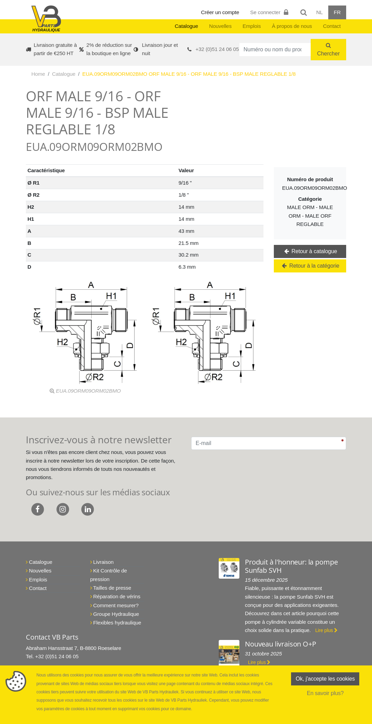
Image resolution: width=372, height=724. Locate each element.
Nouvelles (220, 26)
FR (337, 12)
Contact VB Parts (52, 637)
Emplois (251, 26)
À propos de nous (292, 26)
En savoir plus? (325, 693)
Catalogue (186, 26)
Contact (332, 26)
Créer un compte (220, 12)
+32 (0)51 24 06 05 (217, 49)
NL (319, 12)
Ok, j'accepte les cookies (325, 679)
